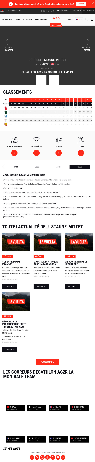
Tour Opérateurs (88, 10)
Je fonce (81, 4)
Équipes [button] (17, 20)
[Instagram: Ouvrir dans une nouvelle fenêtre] (46, 11)
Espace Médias (76, 10)
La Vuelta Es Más (41, 20)
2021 (44, 167)
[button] (79, 20)
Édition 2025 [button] (27, 20)
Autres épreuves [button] (11, 10)
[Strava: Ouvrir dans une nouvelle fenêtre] (51, 11)
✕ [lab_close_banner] (92, 3)
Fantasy (70, 19)
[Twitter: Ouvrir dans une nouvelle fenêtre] (44, 11)
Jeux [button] (20, 10)
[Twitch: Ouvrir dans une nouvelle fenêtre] (63, 457)
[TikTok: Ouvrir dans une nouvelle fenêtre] (49, 11)
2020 (23, 167)
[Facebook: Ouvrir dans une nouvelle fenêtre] (41, 11)
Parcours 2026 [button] (7, 20)
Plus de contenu (47, 362)
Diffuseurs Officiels (63, 10)
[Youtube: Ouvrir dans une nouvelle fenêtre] (53, 11)
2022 (66, 167)
